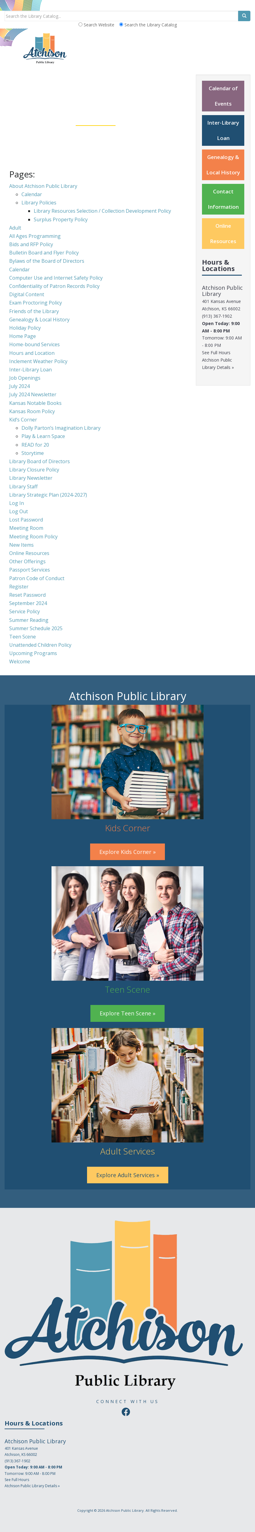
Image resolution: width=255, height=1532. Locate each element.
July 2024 (19, 386)
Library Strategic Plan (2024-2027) (48, 494)
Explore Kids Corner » (127, 851)
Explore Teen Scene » (127, 1013)
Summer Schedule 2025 (36, 628)
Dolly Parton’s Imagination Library (61, 428)
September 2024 (28, 603)
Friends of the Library (34, 311)
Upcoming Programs (33, 653)
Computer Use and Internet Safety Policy (56, 277)
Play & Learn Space (43, 436)
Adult (15, 227)
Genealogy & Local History (39, 319)
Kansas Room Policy (32, 411)
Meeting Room (26, 528)
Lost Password (26, 519)
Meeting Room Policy (33, 536)
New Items (21, 544)
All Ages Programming (35, 236)
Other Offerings (27, 561)
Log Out (18, 511)
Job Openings (24, 377)
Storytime (32, 453)
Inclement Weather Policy (38, 361)
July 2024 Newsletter (32, 394)
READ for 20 (35, 444)
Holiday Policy (25, 327)
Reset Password (27, 594)
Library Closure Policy (34, 469)
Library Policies (38, 202)
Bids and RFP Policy (31, 244)
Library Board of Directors (39, 461)
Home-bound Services (34, 344)
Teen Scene (22, 636)
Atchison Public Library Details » (32, 1485)
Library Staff (23, 486)
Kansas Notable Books (35, 403)
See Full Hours (216, 352)
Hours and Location (32, 353)
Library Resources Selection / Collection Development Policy (102, 210)
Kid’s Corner (23, 419)
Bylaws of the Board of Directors (46, 261)
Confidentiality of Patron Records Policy (54, 286)
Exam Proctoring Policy (35, 302)
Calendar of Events (223, 96)
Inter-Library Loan (30, 369)
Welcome (19, 661)
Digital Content (26, 294)
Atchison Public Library (125, 1510)
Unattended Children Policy (40, 645)
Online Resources (29, 553)
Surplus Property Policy (61, 219)
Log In (16, 503)
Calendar (31, 194)
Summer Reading (28, 620)
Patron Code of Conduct (36, 578)
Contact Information (223, 199)
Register (19, 586)
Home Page (22, 336)
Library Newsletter (30, 478)
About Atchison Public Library (43, 186)
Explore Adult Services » (127, 1175)
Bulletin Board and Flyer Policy (44, 252)
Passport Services (29, 569)
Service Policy (24, 611)
